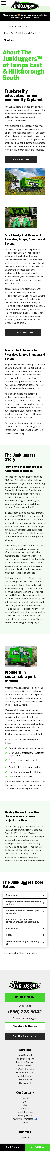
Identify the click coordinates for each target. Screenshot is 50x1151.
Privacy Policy (25, 1094)
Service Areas (23, 332)
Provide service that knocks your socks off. (25, 890)
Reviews (25, 1116)
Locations (8, 27)
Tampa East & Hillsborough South (20, 33)
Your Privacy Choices (25, 1097)
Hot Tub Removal (25, 1055)
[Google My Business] (31, 1125)
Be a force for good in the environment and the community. (25, 899)
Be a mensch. (25, 873)
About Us (25, 1077)
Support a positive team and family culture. (25, 881)
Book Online (25, 975)
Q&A (25, 1080)
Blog (25, 1083)
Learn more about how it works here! (20, 932)
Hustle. (25, 913)
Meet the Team (25, 1090)
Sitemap (25, 1101)
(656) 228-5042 (25, 990)
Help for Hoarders (25, 1051)
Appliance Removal (25, 1037)
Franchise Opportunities (25, 1014)
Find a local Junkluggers (25, 1004)
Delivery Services (25, 1058)
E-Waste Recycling (25, 1048)
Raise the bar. (25, 907)
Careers (25, 1087)
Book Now (21, 159)
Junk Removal (25, 1034)
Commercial (25, 1062)
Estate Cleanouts (25, 1044)
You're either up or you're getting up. (25, 921)
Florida (21, 27)
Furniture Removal (25, 1041)
